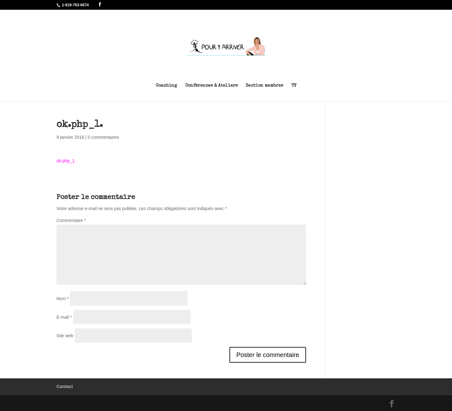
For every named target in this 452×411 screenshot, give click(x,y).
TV (294, 86)
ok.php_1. (66, 160)
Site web (64, 335)
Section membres (264, 86)
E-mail (64, 317)
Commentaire (71, 220)
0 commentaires (103, 137)
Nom (62, 298)
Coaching (166, 86)
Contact (64, 386)
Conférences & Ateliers (211, 86)
